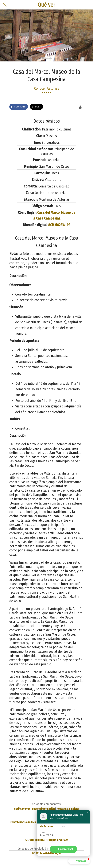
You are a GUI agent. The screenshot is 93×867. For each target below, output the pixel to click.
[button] (87, 812)
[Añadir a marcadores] (80, 107)
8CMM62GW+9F (59, 225)
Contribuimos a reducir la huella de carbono (35, 822)
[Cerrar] (5, 5)
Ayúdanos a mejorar (68, 808)
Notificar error (22, 808)
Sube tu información (43, 808)
